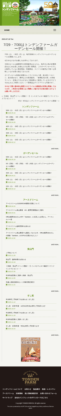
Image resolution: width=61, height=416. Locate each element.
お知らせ (28, 389)
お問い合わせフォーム (48, 393)
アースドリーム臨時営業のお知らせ (18, 226)
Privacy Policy (39, 406)
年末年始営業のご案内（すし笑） (17, 319)
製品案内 (36, 389)
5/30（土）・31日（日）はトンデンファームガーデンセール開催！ (29, 110)
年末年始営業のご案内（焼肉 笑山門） (20, 275)
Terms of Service (49, 406)
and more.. (55, 149)
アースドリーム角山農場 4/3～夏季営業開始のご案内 (24, 210)
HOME (7, 30)
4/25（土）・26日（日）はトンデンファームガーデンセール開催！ (29, 126)
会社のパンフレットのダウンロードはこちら (31, 397)
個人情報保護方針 (31, 393)
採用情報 (19, 393)
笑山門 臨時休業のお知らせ (16, 259)
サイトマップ (7, 397)
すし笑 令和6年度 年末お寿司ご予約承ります (22, 326)
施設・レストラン (48, 389)
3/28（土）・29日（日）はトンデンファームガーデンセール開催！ (29, 133)
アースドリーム (8, 393)
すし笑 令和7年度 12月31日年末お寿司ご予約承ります (25, 306)
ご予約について (11, 253)
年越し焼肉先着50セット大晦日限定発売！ (20, 282)
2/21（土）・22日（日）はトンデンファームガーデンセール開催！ (29, 140)
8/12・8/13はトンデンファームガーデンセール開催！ (38, 101)
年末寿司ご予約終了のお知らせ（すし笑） (20, 299)
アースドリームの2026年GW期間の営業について (23, 203)
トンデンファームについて (12, 389)
